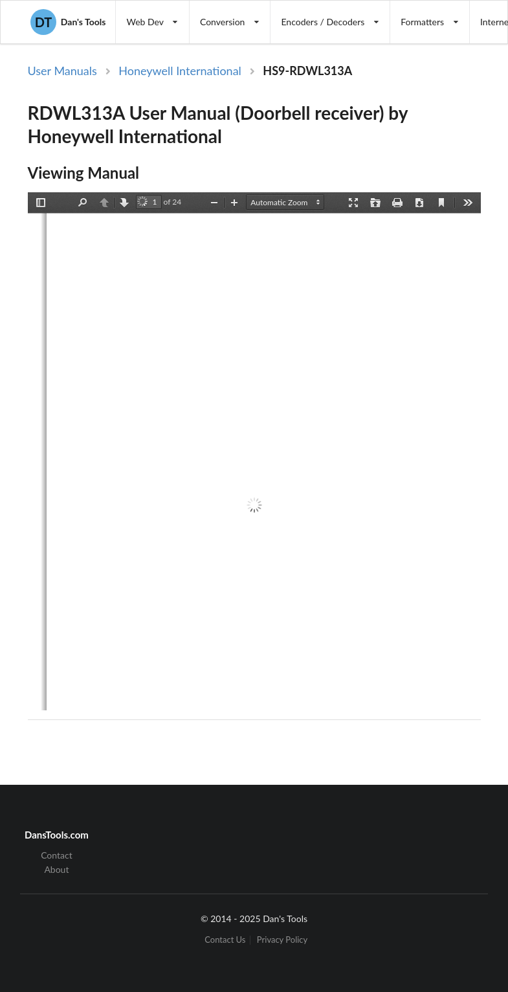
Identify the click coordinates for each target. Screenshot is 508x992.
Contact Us (224, 940)
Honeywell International (179, 70)
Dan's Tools (67, 22)
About (56, 869)
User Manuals (62, 70)
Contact (56, 855)
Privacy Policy (282, 940)
